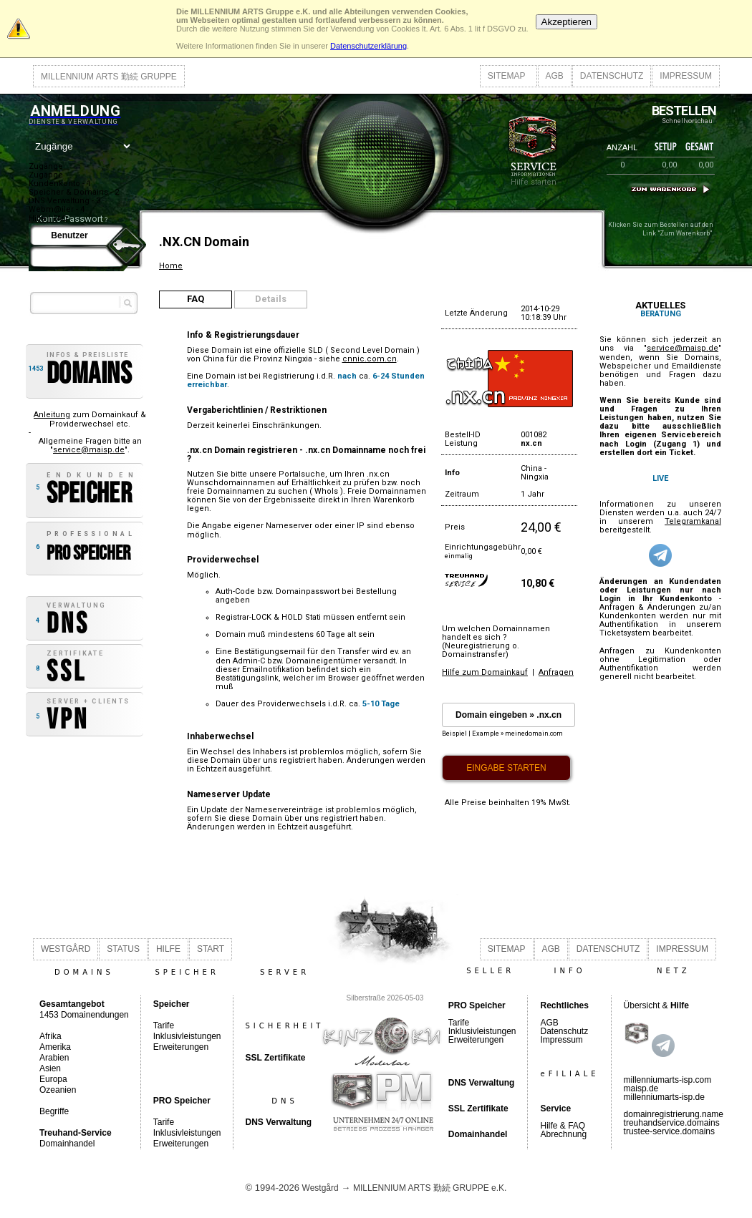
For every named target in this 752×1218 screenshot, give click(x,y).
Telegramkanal (693, 521)
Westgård (320, 1188)
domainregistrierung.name (673, 1114)
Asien (50, 1068)
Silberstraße (366, 998)
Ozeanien (57, 1090)
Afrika (50, 1036)
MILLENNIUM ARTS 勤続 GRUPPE (109, 77)
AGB (555, 76)
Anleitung (52, 414)
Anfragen (556, 672)
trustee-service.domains (669, 1131)
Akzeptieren (566, 21)
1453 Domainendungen (84, 1009)
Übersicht (642, 1005)
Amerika (55, 1047)
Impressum (561, 1040)
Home (171, 266)
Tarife (163, 1025)
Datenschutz (564, 1031)
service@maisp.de (89, 449)
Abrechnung (563, 1134)
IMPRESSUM (686, 76)
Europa (53, 1079)
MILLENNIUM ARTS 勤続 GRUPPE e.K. (430, 1188)
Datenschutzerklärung (368, 46)
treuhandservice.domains (672, 1123)
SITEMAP (507, 76)
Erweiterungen (180, 1047)
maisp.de (641, 1088)
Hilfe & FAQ (562, 1126)
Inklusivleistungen (187, 1036)
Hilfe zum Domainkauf (485, 672)
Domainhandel (67, 1144)
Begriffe (54, 1111)
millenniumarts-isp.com (668, 1080)
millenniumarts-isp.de (664, 1097)
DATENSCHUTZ (611, 76)
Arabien (54, 1058)
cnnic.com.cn (369, 359)
